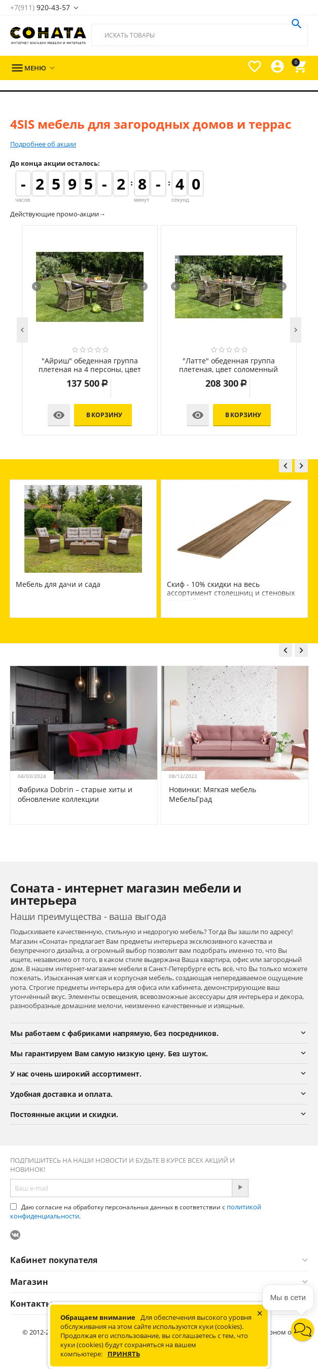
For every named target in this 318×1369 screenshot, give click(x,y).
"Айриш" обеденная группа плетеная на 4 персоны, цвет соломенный (90, 365)
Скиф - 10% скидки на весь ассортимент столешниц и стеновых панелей (231, 592)
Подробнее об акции (43, 144)
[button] (302, 1329)
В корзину (104, 415)
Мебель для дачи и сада (58, 584)
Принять (124, 1353)
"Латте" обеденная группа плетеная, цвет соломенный (228, 365)
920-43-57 (40, 7)
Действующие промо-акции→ (57, 213)
